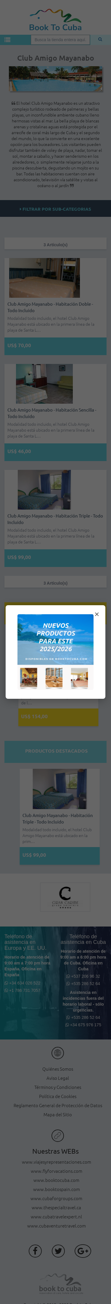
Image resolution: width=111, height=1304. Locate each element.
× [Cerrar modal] (96, 614)
